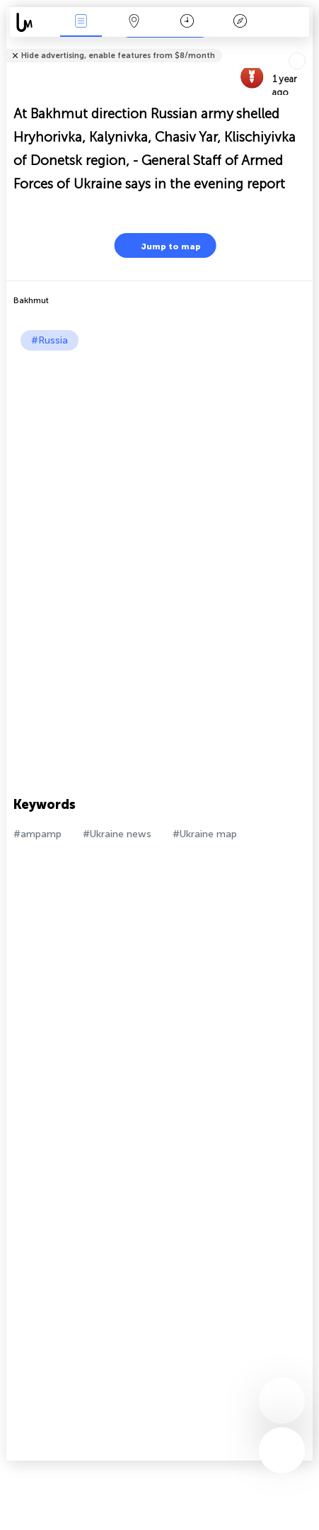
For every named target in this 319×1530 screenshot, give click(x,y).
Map (134, 22)
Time (187, 22)
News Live (81, 22)
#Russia (49, 340)
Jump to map (162, 245)
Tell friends (306, 46)
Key (240, 22)
